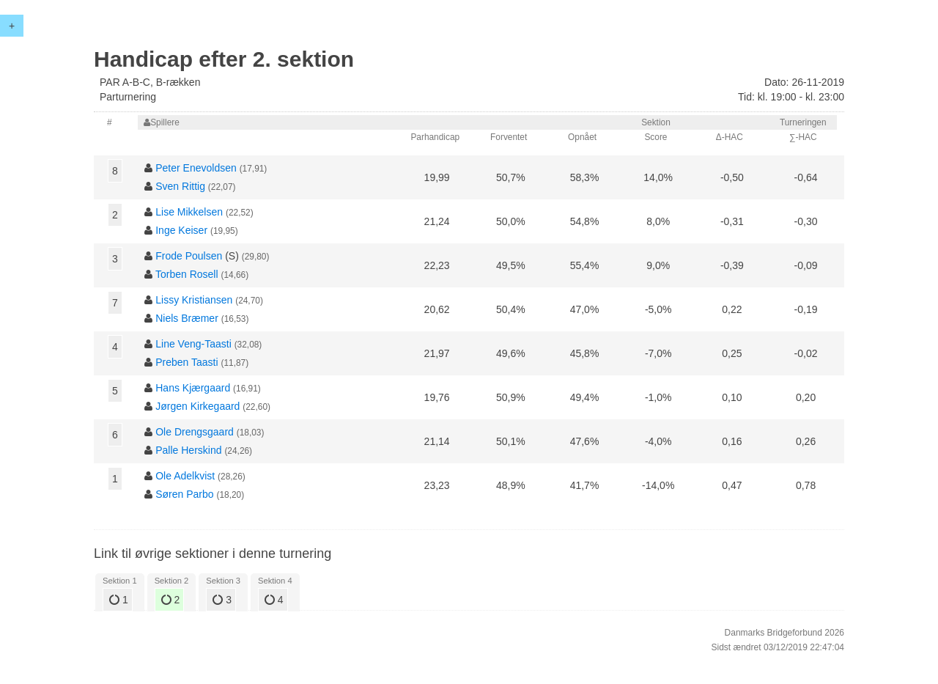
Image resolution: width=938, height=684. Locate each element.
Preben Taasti (186, 362)
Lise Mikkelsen (189, 212)
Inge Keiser (181, 230)
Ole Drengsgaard (194, 432)
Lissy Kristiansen (193, 300)
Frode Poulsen (188, 256)
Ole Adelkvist (185, 476)
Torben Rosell (186, 274)
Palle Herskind (188, 450)
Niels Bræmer (186, 318)
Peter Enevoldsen (196, 168)
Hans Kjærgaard (192, 388)
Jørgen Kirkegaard (197, 406)
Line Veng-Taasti (193, 344)
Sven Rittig (180, 186)
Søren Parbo (184, 494)
